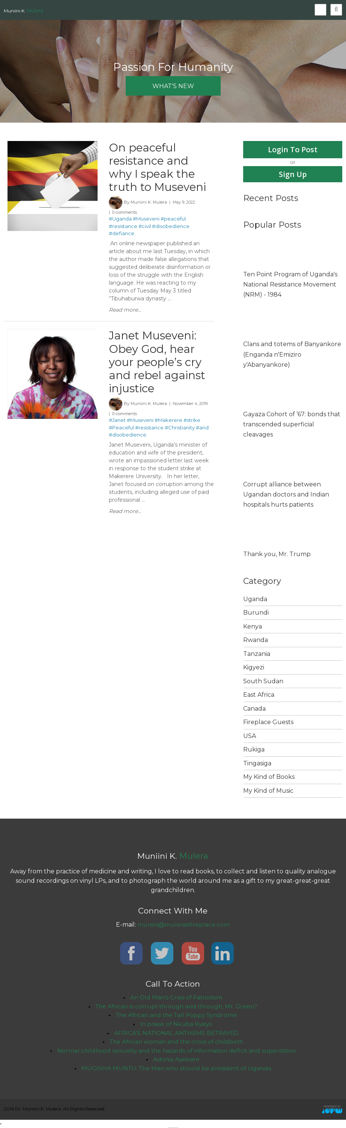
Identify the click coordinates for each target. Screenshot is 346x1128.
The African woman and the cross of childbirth (176, 1042)
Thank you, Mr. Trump (277, 554)
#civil (144, 228)
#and (202, 431)
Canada (254, 708)
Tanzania (256, 653)
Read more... (125, 311)
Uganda (255, 599)
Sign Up (293, 174)
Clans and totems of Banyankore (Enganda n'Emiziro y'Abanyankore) (292, 354)
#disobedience (171, 228)
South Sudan (263, 681)
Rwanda (255, 640)
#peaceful (173, 220)
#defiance (121, 235)
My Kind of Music (268, 790)
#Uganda (120, 220)
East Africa (258, 695)
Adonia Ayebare (176, 1060)
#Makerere (168, 423)
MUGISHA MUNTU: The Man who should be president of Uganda (176, 1069)
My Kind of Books (269, 777)
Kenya (252, 626)
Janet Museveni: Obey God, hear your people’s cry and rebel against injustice (157, 364)
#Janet (117, 423)
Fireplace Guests (268, 722)
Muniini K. (23, 11)
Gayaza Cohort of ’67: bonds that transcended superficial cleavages (291, 424)
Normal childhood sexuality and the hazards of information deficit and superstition (176, 1051)
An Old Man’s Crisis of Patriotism (176, 997)
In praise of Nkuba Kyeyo (176, 1024)
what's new (173, 86)
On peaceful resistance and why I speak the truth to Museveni (158, 168)
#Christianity (180, 431)
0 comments (124, 213)
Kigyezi (253, 667)
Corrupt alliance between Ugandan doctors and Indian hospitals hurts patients (286, 494)
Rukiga (254, 749)
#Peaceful (121, 431)
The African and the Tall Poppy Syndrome (176, 1015)
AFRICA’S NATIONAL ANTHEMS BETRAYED (176, 1033)
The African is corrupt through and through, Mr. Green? (176, 1006)
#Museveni (146, 220)
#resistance (123, 228)
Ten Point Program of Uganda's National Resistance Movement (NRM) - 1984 (290, 284)
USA (249, 736)
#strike (192, 423)
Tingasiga (257, 763)
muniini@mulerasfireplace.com (183, 924)
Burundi (256, 612)
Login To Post (292, 149)
